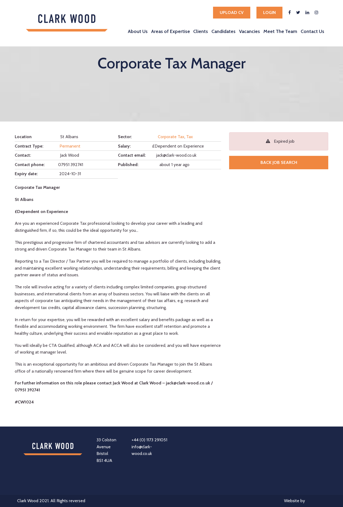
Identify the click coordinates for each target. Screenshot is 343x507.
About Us (138, 31)
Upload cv (232, 12)
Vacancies (249, 31)
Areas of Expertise (170, 31)
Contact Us (312, 31)
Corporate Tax (171, 136)
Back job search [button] (278, 162)
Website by (305, 501)
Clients (200, 31)
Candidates (223, 31)
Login (269, 12)
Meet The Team (280, 31)
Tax (189, 136)
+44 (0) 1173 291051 (149, 439)
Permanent (69, 146)
